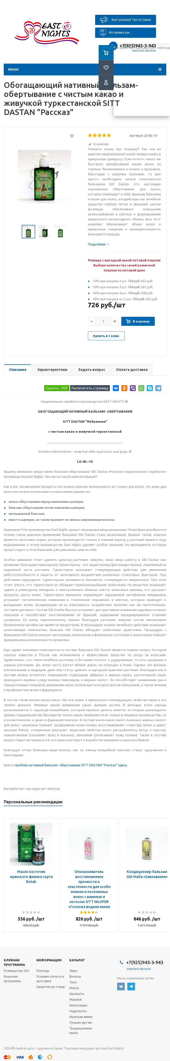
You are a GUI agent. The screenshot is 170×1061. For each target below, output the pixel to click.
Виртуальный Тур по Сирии (125, 20)
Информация (48, 960)
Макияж (75, 999)
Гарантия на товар (50, 986)
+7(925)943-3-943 (144, 962)
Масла (74, 988)
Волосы (75, 976)
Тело (73, 982)
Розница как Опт (17, 970)
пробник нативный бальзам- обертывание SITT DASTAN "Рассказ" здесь (71, 765)
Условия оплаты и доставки (50, 979)
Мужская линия (80, 1016)
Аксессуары (78, 1005)
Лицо (73, 970)
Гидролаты (78, 1011)
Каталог (77, 960)
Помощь (42, 970)
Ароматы (76, 993)
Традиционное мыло (80, 1030)
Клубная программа (14, 962)
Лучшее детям (80, 1022)
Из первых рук (115, 33)
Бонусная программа (12, 979)
